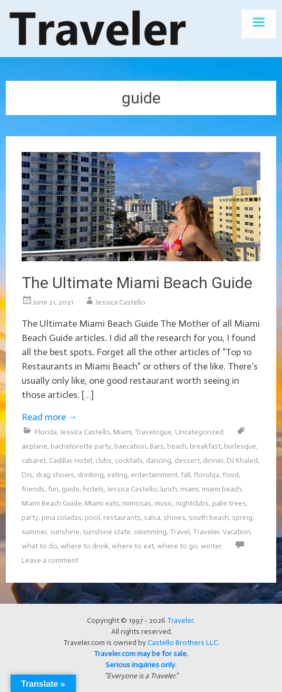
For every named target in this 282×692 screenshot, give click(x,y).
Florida (46, 432)
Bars (157, 446)
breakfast (205, 446)
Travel (180, 531)
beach (177, 446)
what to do (39, 546)
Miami (122, 432)
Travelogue (153, 432)
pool (92, 517)
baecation (130, 446)
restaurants (122, 517)
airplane (34, 446)
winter (211, 546)
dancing (158, 460)
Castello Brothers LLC (183, 642)
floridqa (206, 474)
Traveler (206, 531)
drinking (90, 474)
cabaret (34, 460)
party (30, 517)
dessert (187, 460)
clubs (103, 460)
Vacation (236, 531)
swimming (150, 531)
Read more (49, 417)
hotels (93, 489)
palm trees (229, 503)
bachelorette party (81, 446)
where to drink (85, 546)
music (163, 503)
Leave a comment (50, 560)
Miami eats (102, 503)
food (230, 474)
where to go (177, 546)
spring (242, 517)
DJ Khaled (242, 460)
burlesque (240, 446)
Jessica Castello (120, 302)
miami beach (221, 489)
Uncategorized (199, 432)
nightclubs (192, 503)
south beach (209, 517)
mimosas (136, 503)
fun (53, 489)
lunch (168, 489)
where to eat (133, 546)
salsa (152, 517)
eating (117, 474)
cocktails (129, 460)
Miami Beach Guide (52, 503)
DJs (27, 474)
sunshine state (107, 531)
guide (71, 489)
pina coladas (62, 517)
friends (33, 489)
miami (189, 489)
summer (34, 531)
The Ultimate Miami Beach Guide (137, 282)
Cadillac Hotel (70, 460)
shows (174, 517)
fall (185, 474)
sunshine (65, 531)
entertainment (154, 474)
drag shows (55, 474)
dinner (213, 460)
